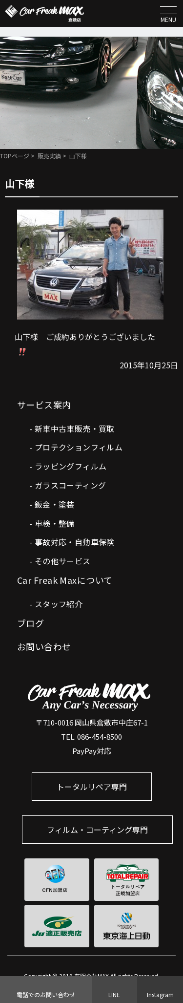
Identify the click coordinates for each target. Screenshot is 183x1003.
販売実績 (49, 155)
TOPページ (14, 155)
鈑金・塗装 (55, 504)
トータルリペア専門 (92, 786)
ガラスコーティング (70, 485)
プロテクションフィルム (78, 447)
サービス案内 (44, 404)
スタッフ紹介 (58, 604)
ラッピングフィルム (71, 466)
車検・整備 (55, 523)
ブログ (30, 623)
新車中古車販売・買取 (75, 428)
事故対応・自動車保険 (75, 542)
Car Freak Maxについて (65, 580)
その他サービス (63, 561)
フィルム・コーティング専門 (97, 829)
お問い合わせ (44, 646)
